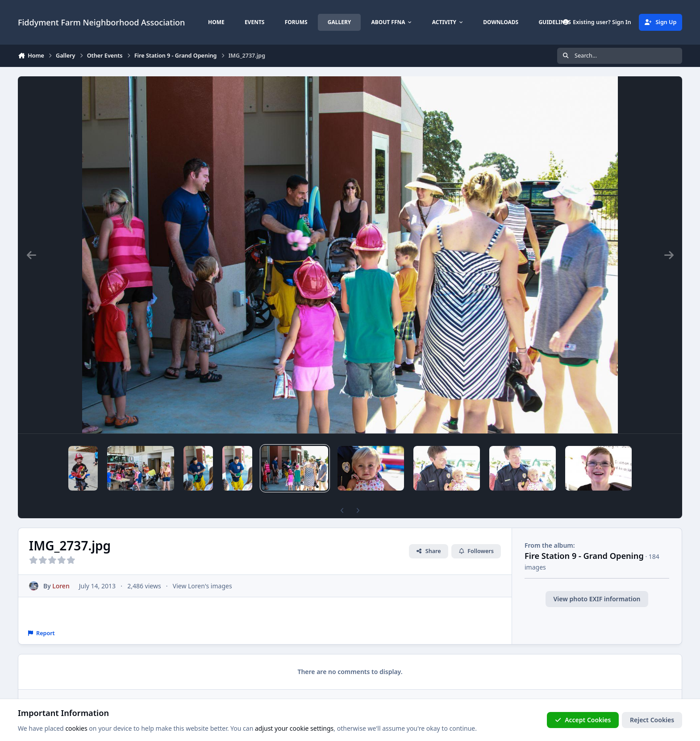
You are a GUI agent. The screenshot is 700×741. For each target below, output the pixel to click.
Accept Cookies (583, 720)
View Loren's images (202, 586)
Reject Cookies (652, 720)
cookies (76, 728)
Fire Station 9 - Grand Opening (584, 555)
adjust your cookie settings (294, 728)
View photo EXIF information (596, 599)
